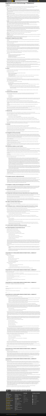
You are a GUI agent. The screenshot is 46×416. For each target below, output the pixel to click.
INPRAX (16, 414)
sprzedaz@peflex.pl (8, 409)
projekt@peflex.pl (8, 404)
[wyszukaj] (27, 1)
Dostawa (24, 396)
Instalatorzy (25, 395)
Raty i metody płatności (26, 399)
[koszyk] (38, 0)
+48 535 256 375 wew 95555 (9, 398)
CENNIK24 (10, 414)
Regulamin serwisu (25, 398)
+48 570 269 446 (8, 406)
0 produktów (38, 1)
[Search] (21, 1)
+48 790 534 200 (8, 403)
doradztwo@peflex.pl (9, 401)
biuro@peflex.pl (8, 399)
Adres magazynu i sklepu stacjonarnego (18, 399)
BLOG (24, 402)
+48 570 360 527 (8, 408)
